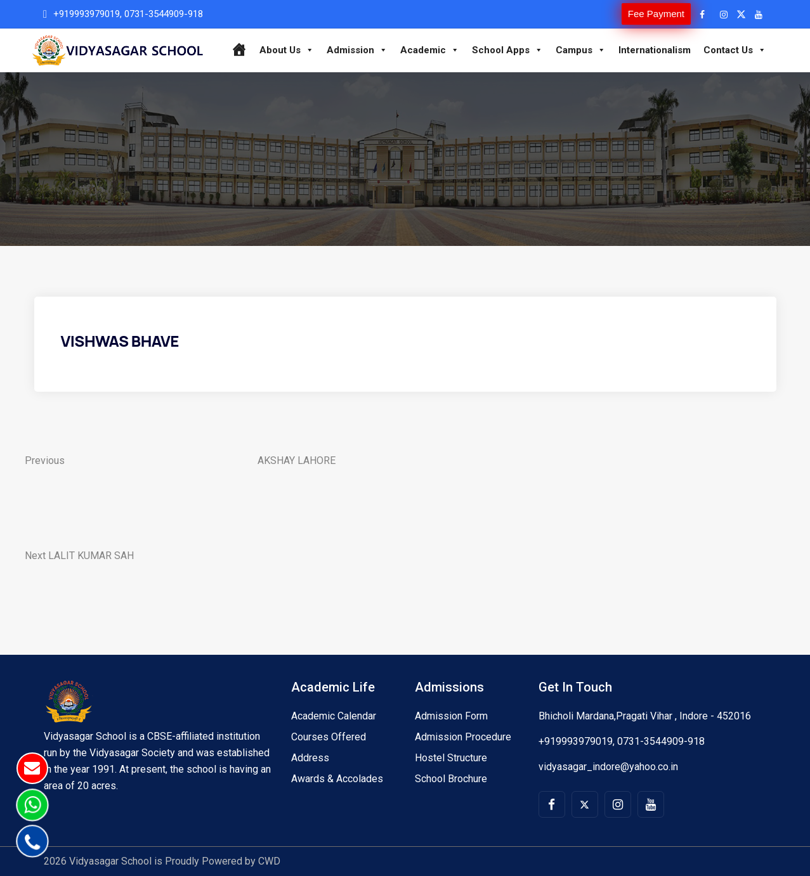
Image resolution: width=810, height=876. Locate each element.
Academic (429, 50)
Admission (357, 50)
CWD (269, 861)
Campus (581, 50)
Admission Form (451, 716)
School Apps (507, 50)
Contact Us (734, 50)
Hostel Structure (451, 758)
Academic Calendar (333, 716)
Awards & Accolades (337, 779)
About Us (286, 50)
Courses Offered (328, 737)
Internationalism (654, 50)
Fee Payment (656, 13)
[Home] (239, 50)
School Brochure (451, 779)
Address (310, 758)
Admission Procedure (463, 737)
